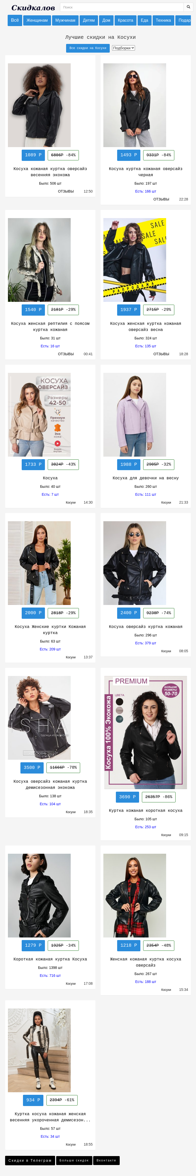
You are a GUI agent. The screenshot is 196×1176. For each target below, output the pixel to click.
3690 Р (127, 797)
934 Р (33, 1100)
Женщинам (37, 20)
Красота (125, 20)
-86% (158, 797)
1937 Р (128, 309)
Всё (15, 20)
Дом (106, 20)
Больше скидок (74, 1160)
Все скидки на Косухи (87, 48)
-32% (158, 464)
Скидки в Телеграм (30, 1160)
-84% (63, 155)
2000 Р (33, 612)
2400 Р (128, 612)
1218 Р (128, 945)
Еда (144, 20)
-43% (63, 464)
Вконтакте (106, 1160)
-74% (158, 613)
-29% (63, 309)
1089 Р (33, 155)
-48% (158, 945)
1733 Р (33, 464)
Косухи (73, 502)
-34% (63, 945)
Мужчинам (65, 20)
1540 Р (33, 309)
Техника (163, 20)
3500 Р (32, 767)
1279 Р (33, 945)
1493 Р (128, 155)
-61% (62, 1100)
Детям (89, 20)
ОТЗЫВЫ (66, 191)
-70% (63, 767)
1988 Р (128, 464)
